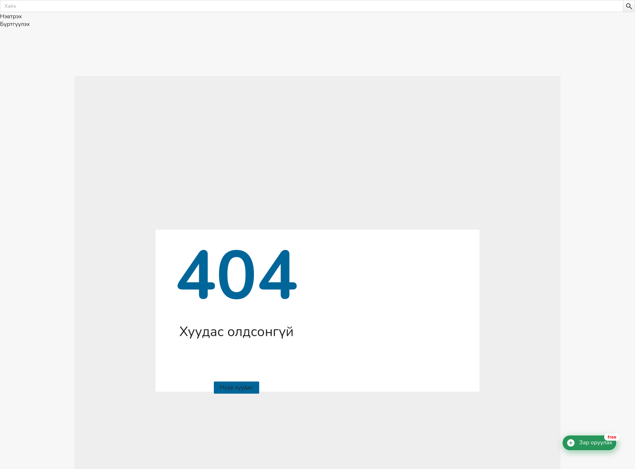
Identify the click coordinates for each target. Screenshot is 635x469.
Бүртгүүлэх (15, 24)
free (611, 437)
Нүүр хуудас (236, 387)
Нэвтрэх (11, 16)
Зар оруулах (595, 443)
